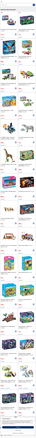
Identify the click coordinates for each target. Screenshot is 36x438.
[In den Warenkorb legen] (15, 34)
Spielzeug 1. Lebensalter (5, 388)
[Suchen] (34, 5)
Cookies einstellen (18, 430)
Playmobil (2, 37)
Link (14, 423)
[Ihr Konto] (31, 1)
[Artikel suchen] (18, 4)
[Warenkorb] (33, 1)
